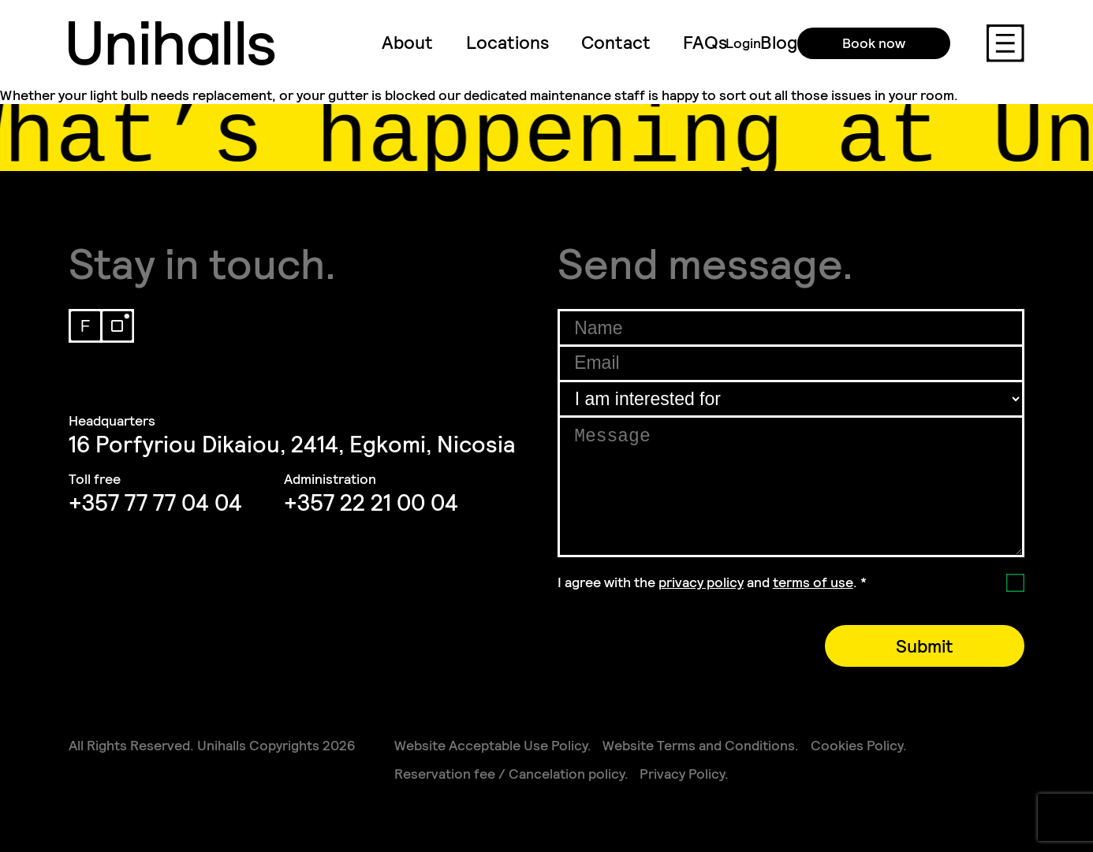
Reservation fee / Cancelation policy (509, 774)
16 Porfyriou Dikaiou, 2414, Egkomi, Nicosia (292, 444)
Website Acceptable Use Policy (491, 745)
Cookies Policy (857, 745)
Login (743, 43)
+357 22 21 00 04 (371, 503)
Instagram (117, 326)
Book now (873, 43)
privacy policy (701, 582)
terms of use (813, 582)
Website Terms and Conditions (698, 745)
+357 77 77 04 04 (155, 503)
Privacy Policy (682, 774)
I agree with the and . (712, 582)
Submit (924, 646)
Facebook (86, 326)
